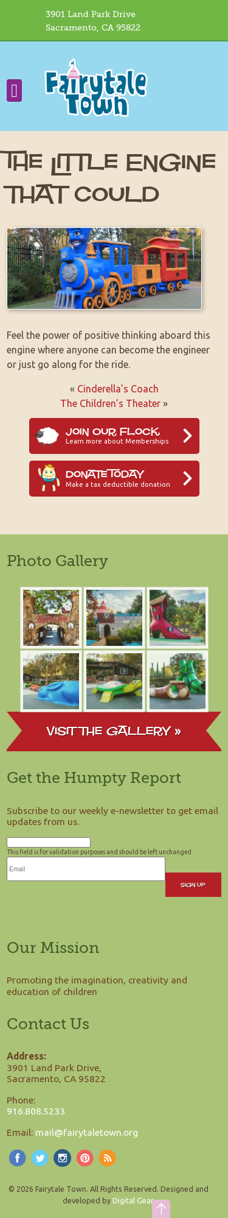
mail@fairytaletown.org (86, 1132)
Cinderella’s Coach (118, 388)
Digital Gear (132, 1200)
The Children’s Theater (110, 403)
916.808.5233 (36, 1110)
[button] (161, 1209)
